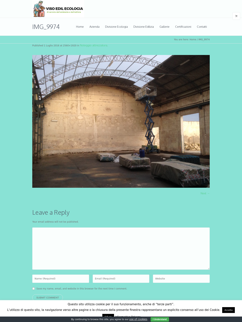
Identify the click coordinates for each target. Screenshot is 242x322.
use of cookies (138, 319)
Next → (205, 193)
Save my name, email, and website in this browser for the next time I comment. (81, 288)
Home (193, 39)
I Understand (160, 319)
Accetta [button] (228, 309)
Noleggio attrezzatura (93, 45)
